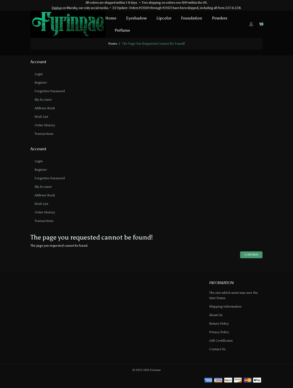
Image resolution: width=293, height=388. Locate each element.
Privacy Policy (219, 332)
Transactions (44, 134)
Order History (45, 125)
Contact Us (217, 349)
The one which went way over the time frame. (233, 295)
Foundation (191, 18)
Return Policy (219, 323)
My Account (43, 100)
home (112, 43)
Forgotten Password (50, 91)
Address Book (45, 108)
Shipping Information (225, 306)
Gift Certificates (221, 341)
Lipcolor (163, 18)
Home (110, 18)
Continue (251, 254)
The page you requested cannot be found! (153, 43)
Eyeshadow (136, 18)
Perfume (122, 30)
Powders (219, 18)
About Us (216, 315)
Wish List (41, 117)
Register (41, 82)
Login (39, 74)
